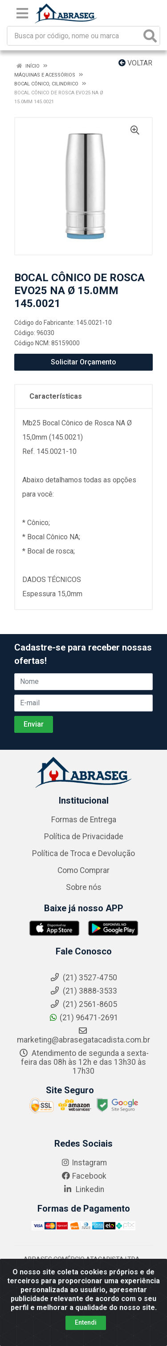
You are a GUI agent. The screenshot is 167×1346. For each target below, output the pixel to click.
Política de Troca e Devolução (83, 853)
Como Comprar (83, 870)
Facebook (83, 1176)
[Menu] (22, 13)
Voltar (135, 63)
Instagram (84, 1162)
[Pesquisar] (150, 36)
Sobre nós (84, 887)
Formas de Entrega (83, 819)
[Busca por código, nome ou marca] (74, 36)
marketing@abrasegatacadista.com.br (83, 1035)
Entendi (86, 1322)
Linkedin (83, 1189)
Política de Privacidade (83, 836)
